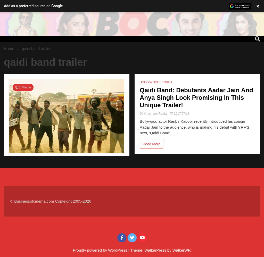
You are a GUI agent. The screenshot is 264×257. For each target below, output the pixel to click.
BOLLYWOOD (149, 82)
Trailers (167, 82)
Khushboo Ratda (154, 113)
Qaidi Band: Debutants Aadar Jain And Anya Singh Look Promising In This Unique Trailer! (196, 98)
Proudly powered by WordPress (100, 250)
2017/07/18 (179, 113)
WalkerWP (181, 250)
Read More (151, 144)
